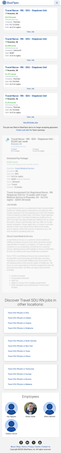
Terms (24, 447)
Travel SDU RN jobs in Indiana (19, 318)
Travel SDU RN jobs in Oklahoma (20, 328)
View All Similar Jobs (30, 122)
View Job (30, 32)
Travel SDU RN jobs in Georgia (19, 374)
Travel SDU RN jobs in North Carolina (22, 341)
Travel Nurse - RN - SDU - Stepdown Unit (26, 10)
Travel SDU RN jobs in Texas (19, 351)
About (13, 447)
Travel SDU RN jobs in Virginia (19, 323)
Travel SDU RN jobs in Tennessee (21, 369)
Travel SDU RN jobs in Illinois (19, 356)
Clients (37, 447)
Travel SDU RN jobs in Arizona (19, 379)
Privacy (31, 447)
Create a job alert (22, 130)
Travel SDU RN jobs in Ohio (18, 313)
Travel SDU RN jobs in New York (20, 346)
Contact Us (46, 447)
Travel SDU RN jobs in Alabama (20, 384)
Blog (18, 447)
